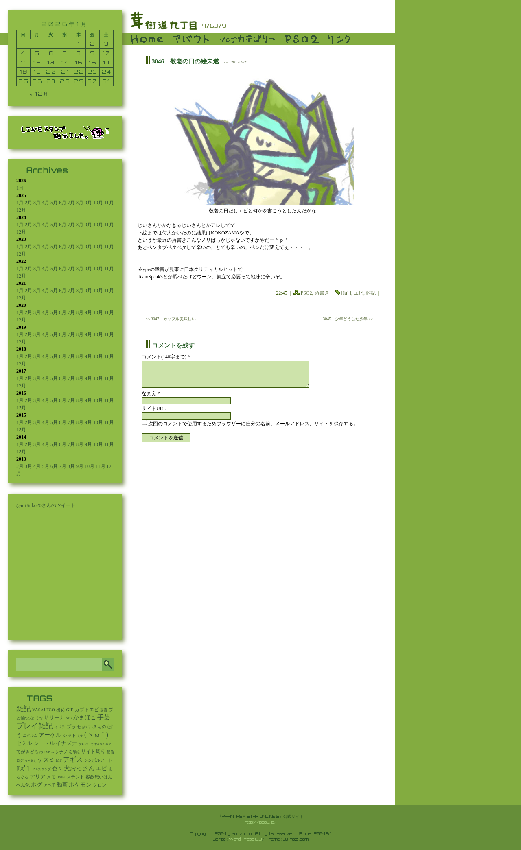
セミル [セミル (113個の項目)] (24, 743)
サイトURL (154, 408)
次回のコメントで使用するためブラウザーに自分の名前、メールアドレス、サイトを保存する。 (253, 423)
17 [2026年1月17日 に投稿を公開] (106, 62)
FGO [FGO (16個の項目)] (50, 710)
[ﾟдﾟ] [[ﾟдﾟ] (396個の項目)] (22, 768)
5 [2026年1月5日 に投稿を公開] (37, 53)
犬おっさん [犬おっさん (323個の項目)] (79, 768)
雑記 (371, 293)
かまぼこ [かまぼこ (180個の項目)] (84, 718)
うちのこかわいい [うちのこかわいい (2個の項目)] (91, 744)
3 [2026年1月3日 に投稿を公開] (106, 44)
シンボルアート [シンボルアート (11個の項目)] (98, 760)
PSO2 (306, 293)
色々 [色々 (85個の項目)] (57, 768)
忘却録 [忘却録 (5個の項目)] (74, 752)
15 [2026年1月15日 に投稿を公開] (79, 62)
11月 (109, 202)
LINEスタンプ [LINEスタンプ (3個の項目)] (40, 769)
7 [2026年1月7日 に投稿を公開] (65, 53)
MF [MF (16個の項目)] (59, 760)
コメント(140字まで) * (166, 357)
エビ (358, 293)
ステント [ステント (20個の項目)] (75, 777)
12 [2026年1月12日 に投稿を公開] (37, 62)
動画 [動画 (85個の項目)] (62, 785)
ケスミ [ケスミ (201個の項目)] (46, 759)
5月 (54, 202)
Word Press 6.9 (245, 839)
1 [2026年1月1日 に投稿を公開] (78, 44)
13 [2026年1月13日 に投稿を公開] (51, 62)
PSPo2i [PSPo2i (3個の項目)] (49, 752)
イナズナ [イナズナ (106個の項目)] (66, 743)
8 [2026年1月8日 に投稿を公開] (78, 53)
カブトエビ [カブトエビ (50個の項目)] (86, 709)
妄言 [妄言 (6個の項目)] (103, 710)
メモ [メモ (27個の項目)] (51, 776)
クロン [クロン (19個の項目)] (99, 785)
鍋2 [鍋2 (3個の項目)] (84, 727)
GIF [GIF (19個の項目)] (69, 710)
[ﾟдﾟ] (346, 293)
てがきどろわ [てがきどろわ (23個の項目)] (29, 751)
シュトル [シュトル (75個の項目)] (44, 743)
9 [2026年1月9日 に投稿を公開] (92, 53)
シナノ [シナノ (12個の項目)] (61, 751)
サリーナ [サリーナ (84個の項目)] (54, 718)
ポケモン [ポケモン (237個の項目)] (80, 784)
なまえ (151, 393)
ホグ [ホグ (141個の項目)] (36, 785)
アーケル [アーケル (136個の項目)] (50, 735)
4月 (45, 202)
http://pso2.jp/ (261, 821)
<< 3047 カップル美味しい (170, 319)
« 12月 (39, 94)
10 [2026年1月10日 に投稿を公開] (107, 53)
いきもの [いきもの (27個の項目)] (97, 726)
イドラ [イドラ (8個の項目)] (59, 727)
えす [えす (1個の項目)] (80, 736)
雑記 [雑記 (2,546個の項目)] (23, 709)
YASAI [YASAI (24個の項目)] (38, 709)
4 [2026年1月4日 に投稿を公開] (23, 53)
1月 (20, 188)
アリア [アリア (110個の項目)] (38, 777)
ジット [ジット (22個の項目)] (69, 735)
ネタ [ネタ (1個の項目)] (108, 744)
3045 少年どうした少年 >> (348, 319)
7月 (71, 202)
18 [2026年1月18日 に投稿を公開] (24, 72)
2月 (28, 202)
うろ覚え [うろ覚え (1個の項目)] (30, 761)
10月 (98, 202)
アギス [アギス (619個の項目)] (73, 759)
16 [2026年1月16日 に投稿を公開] (92, 62)
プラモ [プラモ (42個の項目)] (73, 727)
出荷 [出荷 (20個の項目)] (60, 710)
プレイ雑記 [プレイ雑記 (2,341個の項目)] (34, 726)
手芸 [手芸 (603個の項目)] (103, 717)
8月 (79, 202)
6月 (62, 202)
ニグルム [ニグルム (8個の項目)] (30, 736)
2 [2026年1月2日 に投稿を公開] (92, 44)
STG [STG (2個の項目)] (69, 718)
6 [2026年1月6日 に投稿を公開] (51, 53)
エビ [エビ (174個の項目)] (101, 768)
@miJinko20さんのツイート (46, 505)
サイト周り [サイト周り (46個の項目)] (93, 751)
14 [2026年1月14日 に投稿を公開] (65, 62)
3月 (37, 202)
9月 (88, 202)
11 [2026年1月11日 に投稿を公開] (23, 62)
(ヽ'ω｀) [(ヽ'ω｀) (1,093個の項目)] (96, 735)
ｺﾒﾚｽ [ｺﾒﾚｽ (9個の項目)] (61, 777)
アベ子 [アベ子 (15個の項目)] (50, 785)
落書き (322, 293)
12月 (21, 210)
